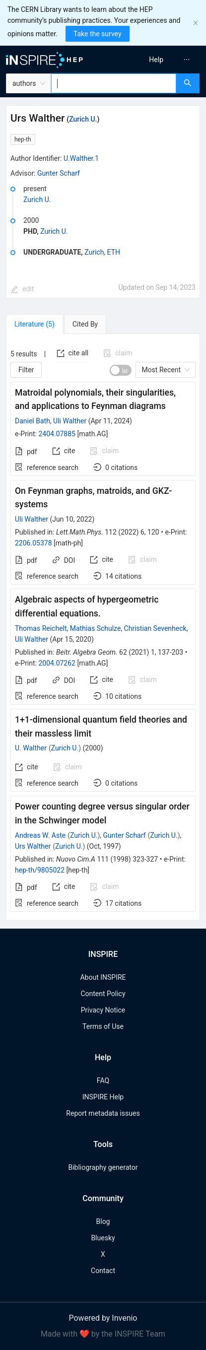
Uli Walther (69, 421)
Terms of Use (103, 1026)
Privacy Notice (103, 1010)
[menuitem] (156, 59)
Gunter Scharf (58, 173)
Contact (103, 1271)
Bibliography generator (102, 1167)
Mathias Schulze (95, 628)
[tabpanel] (103, 627)
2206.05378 (33, 543)
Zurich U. (83, 119)
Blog (103, 1221)
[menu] (156, 59)
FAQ (103, 1080)
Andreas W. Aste (40, 835)
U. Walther (31, 748)
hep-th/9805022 (40, 870)
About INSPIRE (103, 977)
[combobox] (113, 83)
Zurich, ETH (102, 252)
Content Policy (102, 994)
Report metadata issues (102, 1113)
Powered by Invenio (103, 1318)
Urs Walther (33, 846)
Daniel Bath (32, 421)
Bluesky (103, 1238)
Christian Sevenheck (155, 628)
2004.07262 (56, 663)
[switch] (121, 370)
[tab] (34, 324)
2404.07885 (56, 434)
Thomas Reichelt (41, 628)
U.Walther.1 (81, 158)
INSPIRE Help (103, 1097)
